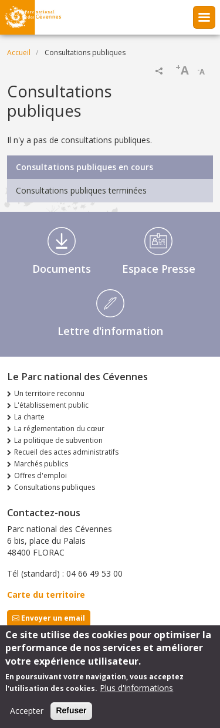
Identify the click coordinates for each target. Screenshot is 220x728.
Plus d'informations (136, 692)
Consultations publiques (54, 487)
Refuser (71, 715)
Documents (61, 269)
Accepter (26, 715)
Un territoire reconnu (49, 393)
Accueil (19, 52)
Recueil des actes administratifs (66, 452)
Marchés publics (41, 464)
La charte (29, 417)
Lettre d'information (110, 331)
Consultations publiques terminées (81, 190)
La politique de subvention (58, 440)
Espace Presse (158, 269)
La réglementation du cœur (59, 429)
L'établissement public (51, 405)
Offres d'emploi (40, 475)
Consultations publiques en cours (84, 166)
